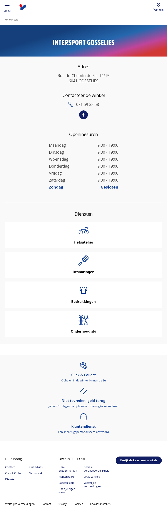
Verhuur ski (36, 473)
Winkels (159, 10)
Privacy (62, 504)
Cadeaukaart (66, 482)
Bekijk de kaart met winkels (138, 460)
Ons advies (36, 467)
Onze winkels (92, 476)
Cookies (78, 504)
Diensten (10, 479)
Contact (10, 467)
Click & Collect (13, 473)
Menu (7, 7)
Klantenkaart (66, 476)
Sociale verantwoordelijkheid (96, 468)
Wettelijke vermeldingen (92, 484)
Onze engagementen (67, 468)
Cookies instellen (100, 504)
